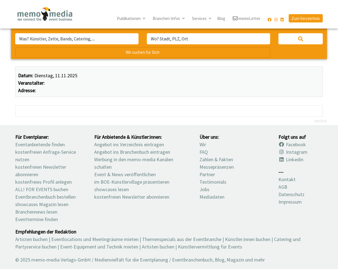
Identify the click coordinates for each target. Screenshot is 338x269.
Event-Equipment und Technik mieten (99, 247)
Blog (221, 18)
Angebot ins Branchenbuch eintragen (132, 152)
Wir (202, 144)
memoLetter (246, 19)
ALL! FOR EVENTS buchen (41, 189)
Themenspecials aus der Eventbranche (181, 239)
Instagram (293, 152)
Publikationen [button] (129, 18)
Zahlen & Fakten (216, 159)
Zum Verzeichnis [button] (305, 18)
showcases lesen (111, 189)
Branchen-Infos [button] (167, 18)
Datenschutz (291, 194)
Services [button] (200, 18)
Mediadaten (211, 197)
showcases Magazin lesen (41, 204)
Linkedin (290, 159)
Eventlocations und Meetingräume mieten (95, 239)
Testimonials (212, 182)
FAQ (203, 152)
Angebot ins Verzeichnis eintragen (129, 144)
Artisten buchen (31, 239)
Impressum (290, 202)
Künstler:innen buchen (247, 239)
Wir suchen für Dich (143, 52)
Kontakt (287, 179)
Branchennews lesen (36, 212)
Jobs (204, 189)
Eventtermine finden (36, 219)
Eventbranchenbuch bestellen (45, 197)
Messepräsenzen (216, 167)
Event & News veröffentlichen (125, 174)
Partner (207, 174)
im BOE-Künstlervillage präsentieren (131, 182)
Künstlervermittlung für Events (210, 247)
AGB (282, 187)
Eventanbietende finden (40, 144)
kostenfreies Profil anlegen (43, 182)
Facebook (292, 144)
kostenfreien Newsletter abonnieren (131, 197)
